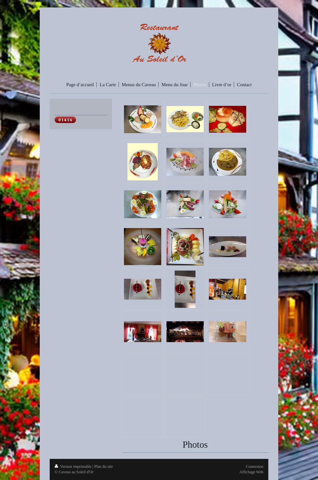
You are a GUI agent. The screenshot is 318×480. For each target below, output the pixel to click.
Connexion (254, 466)
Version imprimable (73, 466)
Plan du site (103, 466)
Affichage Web (251, 472)
